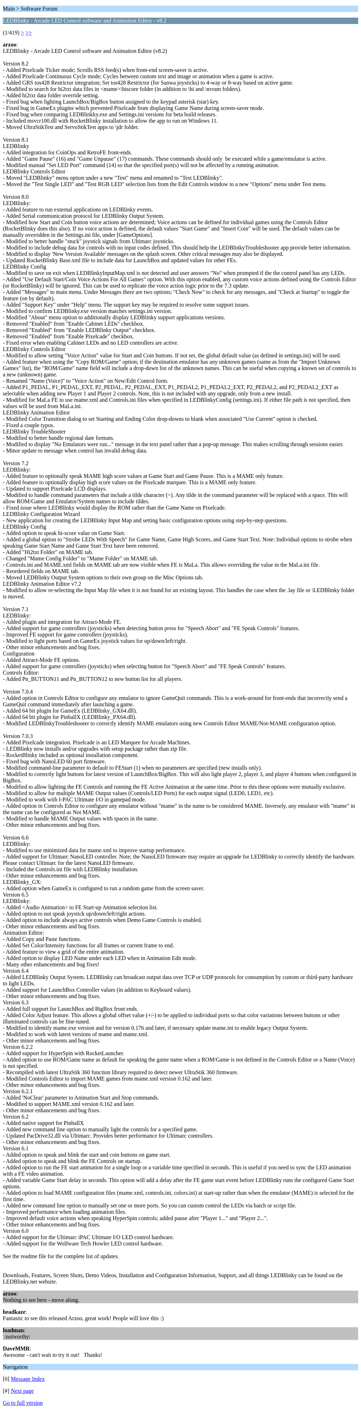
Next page (22, 1391)
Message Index (28, 1379)
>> (28, 33)
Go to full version (23, 1403)
